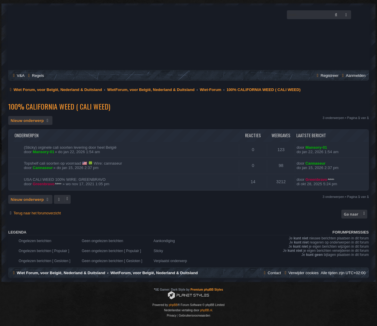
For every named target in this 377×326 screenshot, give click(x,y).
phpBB (173, 305)
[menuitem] (17, 75)
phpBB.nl (206, 310)
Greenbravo (43, 184)
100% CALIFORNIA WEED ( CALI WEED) (59, 106)
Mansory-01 (43, 152)
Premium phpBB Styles (207, 289)
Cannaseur (43, 168)
